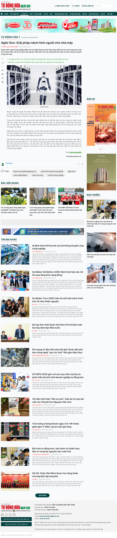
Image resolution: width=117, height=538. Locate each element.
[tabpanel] (101, 125)
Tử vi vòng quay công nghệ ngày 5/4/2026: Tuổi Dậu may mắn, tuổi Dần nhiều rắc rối (13, 210)
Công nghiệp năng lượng (61, 14)
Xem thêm (42, 495)
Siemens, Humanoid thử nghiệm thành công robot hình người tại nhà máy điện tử (36, 62)
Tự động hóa (24, 14)
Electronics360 (75, 152)
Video (51, 14)
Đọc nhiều (93, 194)
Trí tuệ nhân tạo (37, 251)
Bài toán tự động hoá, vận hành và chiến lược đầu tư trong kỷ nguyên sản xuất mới (101, 224)
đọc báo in (88, 6)
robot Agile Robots (20, 175)
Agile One (71, 171)
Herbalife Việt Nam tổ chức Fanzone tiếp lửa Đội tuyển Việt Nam (70, 210)
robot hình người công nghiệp (52, 171)
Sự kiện (6, 14)
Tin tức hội (35, 380)
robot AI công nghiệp (55, 175)
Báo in (91, 99)
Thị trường (36, 430)
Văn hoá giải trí (37, 278)
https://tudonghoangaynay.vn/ (24, 171)
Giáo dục (103, 14)
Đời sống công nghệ (75, 14)
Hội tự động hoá (14, 14)
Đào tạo (34, 304)
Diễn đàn (84, 14)
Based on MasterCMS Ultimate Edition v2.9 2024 (16, 535)
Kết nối (46, 14)
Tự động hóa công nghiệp (29, 37)
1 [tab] (100, 149)
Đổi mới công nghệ (94, 14)
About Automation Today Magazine (16, 524)
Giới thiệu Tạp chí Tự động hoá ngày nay (16, 519)
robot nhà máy (37, 175)
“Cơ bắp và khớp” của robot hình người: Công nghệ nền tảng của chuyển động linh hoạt (38, 59)
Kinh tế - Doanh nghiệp (36, 14)
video (77, 6)
